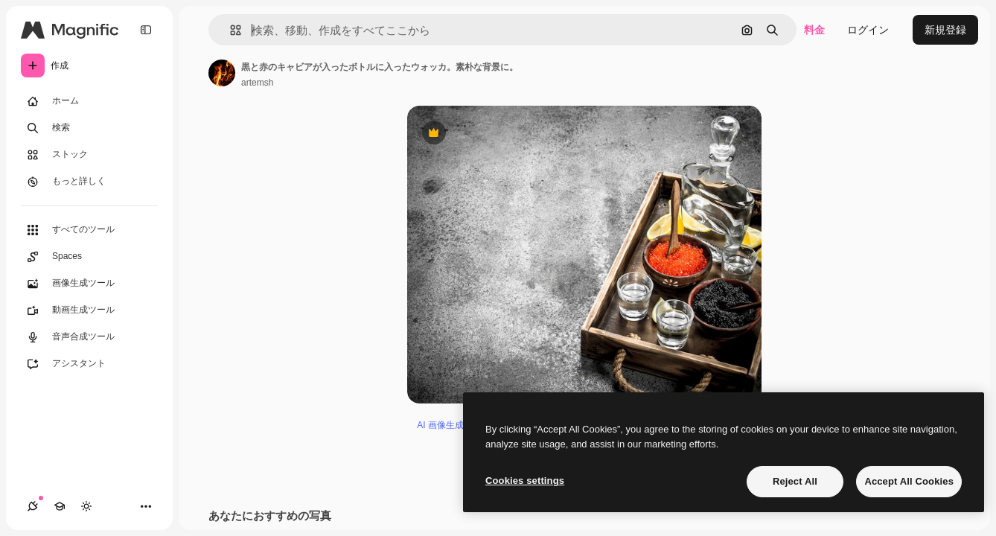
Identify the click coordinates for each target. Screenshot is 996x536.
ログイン (868, 30)
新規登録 (945, 30)
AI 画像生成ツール (454, 425)
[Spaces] (89, 257)
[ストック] (89, 155)
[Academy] (59, 506)
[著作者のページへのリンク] (221, 73)
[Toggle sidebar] (146, 30)
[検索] (89, 128)
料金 (814, 30)
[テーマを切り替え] (86, 506)
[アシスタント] (89, 364)
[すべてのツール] (89, 230)
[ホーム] (89, 101)
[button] (229, 30)
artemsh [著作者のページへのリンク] (257, 82)
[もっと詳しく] (89, 182)
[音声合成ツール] (89, 337)
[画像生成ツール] (89, 284)
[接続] (33, 506)
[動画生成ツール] (89, 310)
